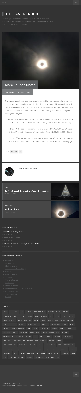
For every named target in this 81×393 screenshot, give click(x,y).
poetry (36, 324)
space (73, 353)
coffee (51, 341)
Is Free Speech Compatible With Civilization (27, 191)
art (51, 316)
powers (30, 341)
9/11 (36, 341)
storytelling (23, 349)
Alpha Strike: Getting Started (13, 232)
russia (49, 336)
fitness (28, 336)
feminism (27, 320)
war (57, 332)
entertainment (50, 349)
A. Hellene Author (11, 291)
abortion (65, 353)
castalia (43, 341)
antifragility (44, 328)
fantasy (12, 320)
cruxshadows (8, 336)
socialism (23, 332)
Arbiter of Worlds (11, 286)
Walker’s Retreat (11, 280)
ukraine (65, 332)
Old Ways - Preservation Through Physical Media (20, 244)
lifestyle (22, 324)
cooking (62, 328)
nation (56, 353)
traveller (7, 324)
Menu (5, 2)
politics (51, 312)
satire (35, 328)
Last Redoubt (10, 92)
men (4, 357)
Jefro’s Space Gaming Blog (15, 269)
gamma (32, 345)
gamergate (7, 353)
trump (36, 320)
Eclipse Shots (12, 209)
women (29, 357)
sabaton (44, 316)
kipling (44, 332)
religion (6, 328)
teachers (12, 357)
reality (65, 324)
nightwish (55, 357)
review (64, 316)
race (28, 328)
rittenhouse (62, 349)
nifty (35, 336)
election (57, 336)
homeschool (39, 357)
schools (21, 357)
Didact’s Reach (11, 274)
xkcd (32, 349)
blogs (43, 320)
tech (16, 316)
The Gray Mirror (11, 294)
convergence (60, 320)
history (23, 316)
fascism (73, 349)
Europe (50, 320)
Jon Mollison (10, 263)
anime (32, 332)
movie (20, 320)
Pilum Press (9, 260)
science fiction (39, 312)
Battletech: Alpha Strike (11, 238)
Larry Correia (68, 345)
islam (30, 324)
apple (72, 324)
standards (41, 353)
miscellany (7, 316)
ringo (42, 336)
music (58, 312)
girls (5, 312)
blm (37, 332)
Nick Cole (8, 272)
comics (54, 328)
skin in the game (18, 328)
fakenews (7, 332)
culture (29, 312)
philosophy (14, 312)
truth (49, 353)
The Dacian (9, 283)
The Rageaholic (11, 277)
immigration (55, 324)
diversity (19, 336)
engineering (23, 345)
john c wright (50, 345)
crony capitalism (9, 345)
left (14, 324)
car (47, 357)
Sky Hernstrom (11, 266)
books (57, 316)
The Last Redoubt (23, 14)
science (70, 320)
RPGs (5, 320)
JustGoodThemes (36, 385)
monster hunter (9, 349)
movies (71, 316)
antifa (51, 332)
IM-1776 (8, 297)
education (72, 328)
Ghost (13, 385)
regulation (7, 341)
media (15, 332)
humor (40, 345)
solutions (31, 353)
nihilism (39, 349)
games (65, 312)
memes (22, 353)
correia (59, 341)
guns (37, 316)
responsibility (19, 341)
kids (59, 345)
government (67, 336)
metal (30, 316)
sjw (22, 312)
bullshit (45, 324)
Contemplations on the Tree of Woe (18, 288)
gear (15, 353)
